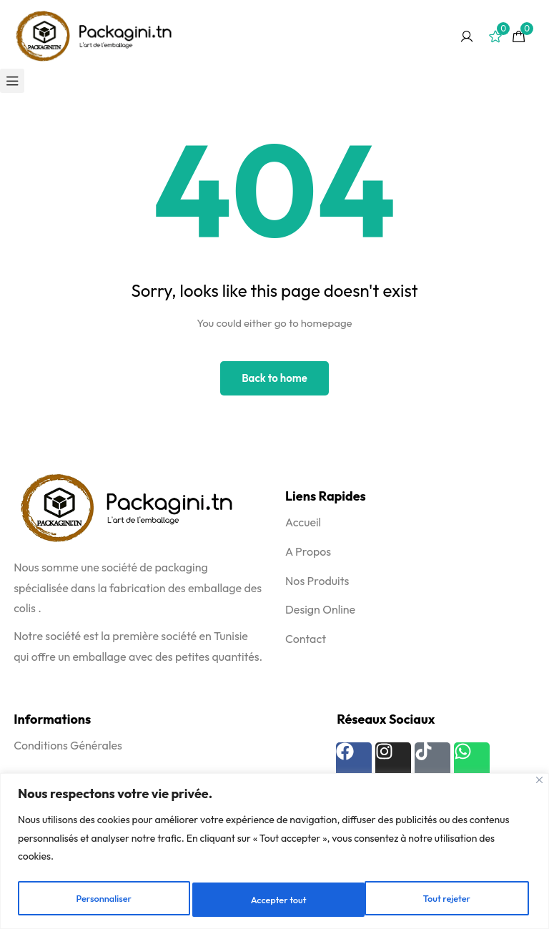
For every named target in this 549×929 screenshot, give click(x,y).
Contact (305, 638)
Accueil (303, 522)
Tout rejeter (274, 899)
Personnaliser (103, 899)
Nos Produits (317, 581)
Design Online (320, 609)
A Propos (308, 551)
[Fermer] (539, 782)
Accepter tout (445, 899)
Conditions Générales (68, 745)
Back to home (274, 378)
